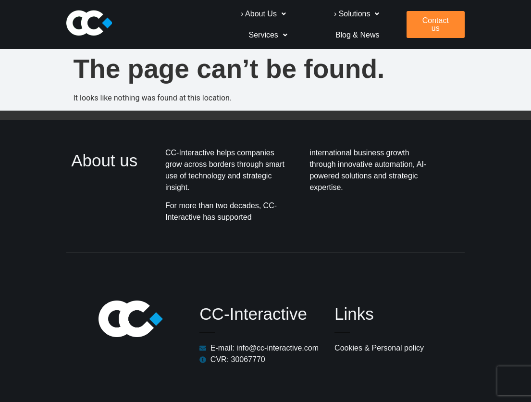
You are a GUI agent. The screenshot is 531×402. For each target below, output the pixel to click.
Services (377, 13)
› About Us (194, 13)
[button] (194, 13)
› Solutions (287, 13)
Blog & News (375, 34)
